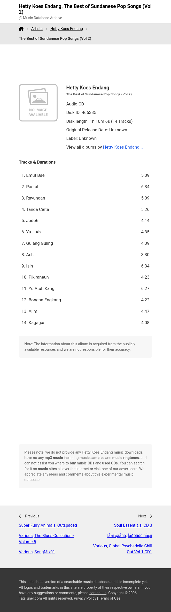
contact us (97, 593)
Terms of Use (109, 598)
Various (26, 535)
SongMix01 (45, 551)
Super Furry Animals (37, 525)
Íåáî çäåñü (116, 535)
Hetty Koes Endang (66, 28)
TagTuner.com (30, 598)
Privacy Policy (85, 598)
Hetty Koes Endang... (123, 147)
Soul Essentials (128, 525)
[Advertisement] (85, 64)
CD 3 (147, 525)
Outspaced (67, 525)
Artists (37, 28)
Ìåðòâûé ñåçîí (140, 535)
